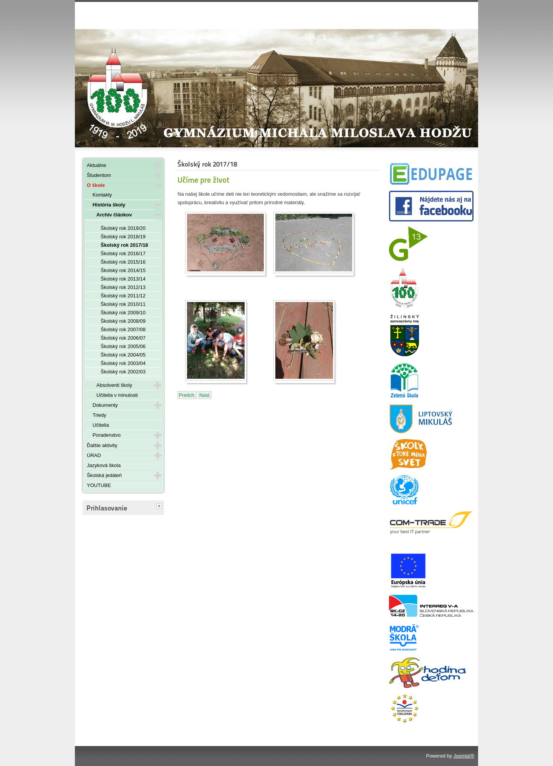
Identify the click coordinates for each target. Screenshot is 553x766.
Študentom (99, 175)
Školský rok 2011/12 (123, 296)
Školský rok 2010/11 (123, 304)
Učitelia (101, 425)
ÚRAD (94, 455)
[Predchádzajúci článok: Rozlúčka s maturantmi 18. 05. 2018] (187, 395)
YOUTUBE (99, 485)
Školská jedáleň (104, 475)
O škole (96, 185)
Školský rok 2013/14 (123, 279)
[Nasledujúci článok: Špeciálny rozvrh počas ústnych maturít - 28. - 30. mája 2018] (205, 395)
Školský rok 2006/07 (123, 338)
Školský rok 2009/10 (123, 312)
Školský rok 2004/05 (123, 355)
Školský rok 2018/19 (123, 236)
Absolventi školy (114, 385)
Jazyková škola (104, 465)
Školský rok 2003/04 (123, 363)
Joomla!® (464, 756)
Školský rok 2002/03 (123, 372)
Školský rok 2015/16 (123, 262)
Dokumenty (105, 405)
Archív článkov (114, 215)
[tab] (160, 506)
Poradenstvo (107, 435)
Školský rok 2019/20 (123, 228)
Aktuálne (96, 165)
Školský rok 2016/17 (123, 253)
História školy (109, 205)
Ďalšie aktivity (102, 445)
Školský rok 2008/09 (123, 321)
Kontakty (102, 195)
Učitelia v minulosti (117, 395)
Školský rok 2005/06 (123, 346)
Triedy (99, 415)
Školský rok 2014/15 (123, 270)
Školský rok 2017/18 (124, 245)
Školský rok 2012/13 (123, 287)
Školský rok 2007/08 (123, 329)
